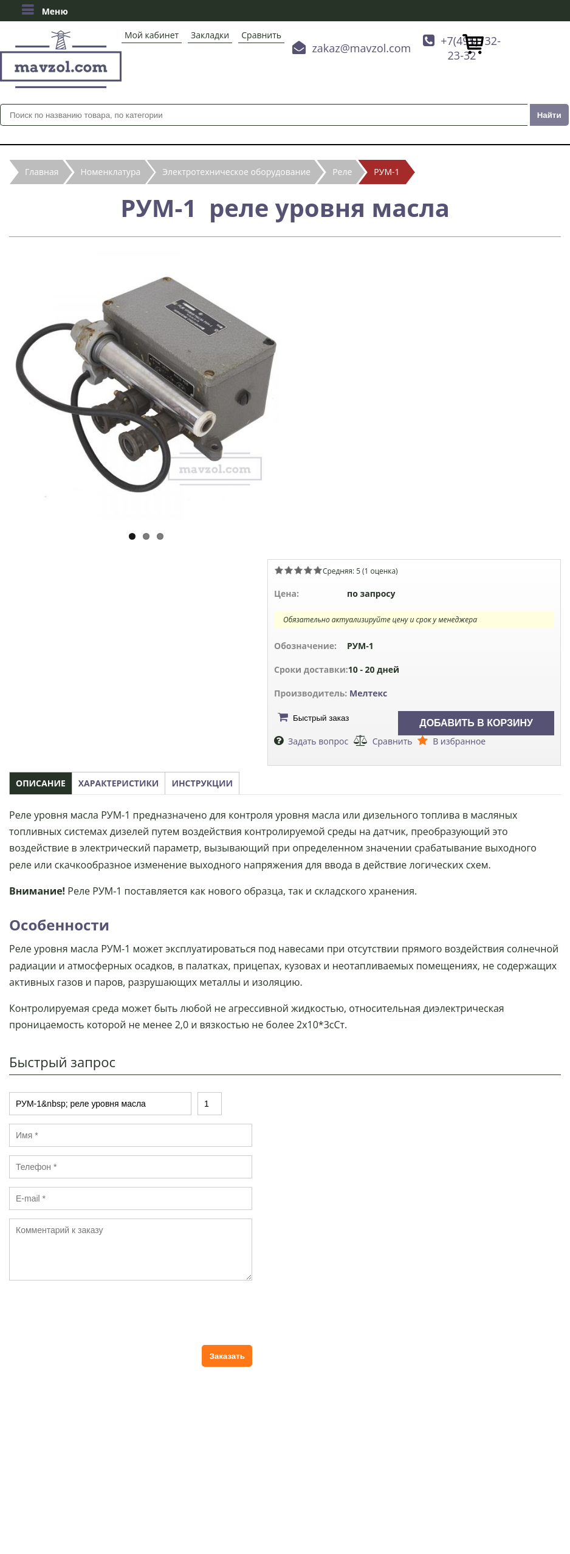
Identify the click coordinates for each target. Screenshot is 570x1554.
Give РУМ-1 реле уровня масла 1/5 (279, 570)
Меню (44, 9)
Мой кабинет (152, 35)
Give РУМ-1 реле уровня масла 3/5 (298, 570)
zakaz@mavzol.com (361, 48)
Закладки (210, 35)
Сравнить (261, 35)
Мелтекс (368, 693)
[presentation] (101, 1312)
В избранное (459, 741)
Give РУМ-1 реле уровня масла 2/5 (289, 570)
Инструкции (202, 783)
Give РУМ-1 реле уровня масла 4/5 (308, 570)
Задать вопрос (318, 741)
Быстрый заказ (321, 718)
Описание (41, 783)
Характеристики (118, 783)
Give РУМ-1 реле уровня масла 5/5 (318, 570)
